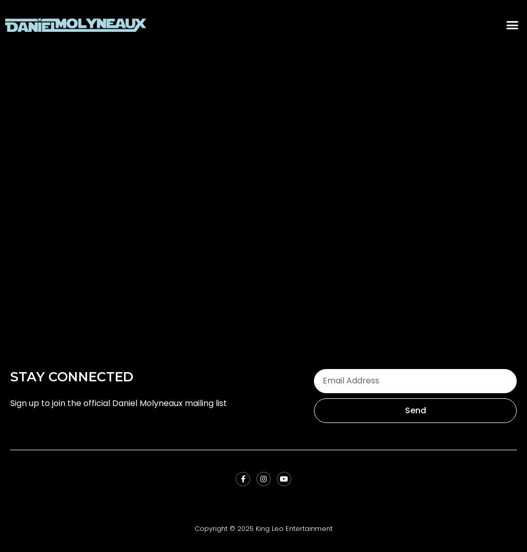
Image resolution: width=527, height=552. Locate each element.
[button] (512, 25)
